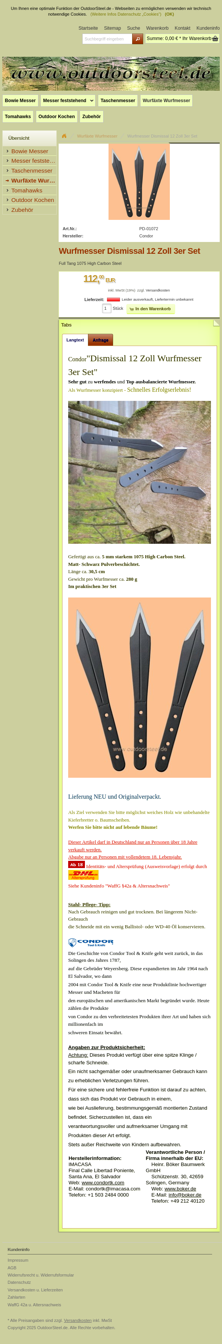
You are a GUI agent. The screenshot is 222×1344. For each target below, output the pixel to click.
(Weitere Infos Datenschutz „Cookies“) (126, 14)
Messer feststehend (67, 101)
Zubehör (91, 116)
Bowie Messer (20, 100)
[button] (137, 39)
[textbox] (107, 39)
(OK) (169, 14)
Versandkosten (158, 290)
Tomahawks (18, 116)
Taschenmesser (118, 100)
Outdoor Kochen (56, 116)
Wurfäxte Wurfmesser (166, 100)
